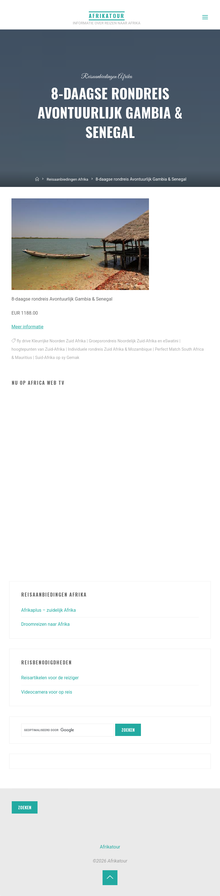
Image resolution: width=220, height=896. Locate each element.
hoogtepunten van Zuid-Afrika (38, 349)
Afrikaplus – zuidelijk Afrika (49, 610)
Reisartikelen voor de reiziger (50, 677)
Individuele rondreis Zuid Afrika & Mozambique (112, 349)
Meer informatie (27, 326)
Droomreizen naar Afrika (46, 624)
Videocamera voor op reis (47, 692)
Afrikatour (107, 15)
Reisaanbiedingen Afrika (107, 76)
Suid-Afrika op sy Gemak (70, 357)
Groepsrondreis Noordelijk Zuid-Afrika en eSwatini (136, 341)
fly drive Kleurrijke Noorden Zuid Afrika (52, 341)
